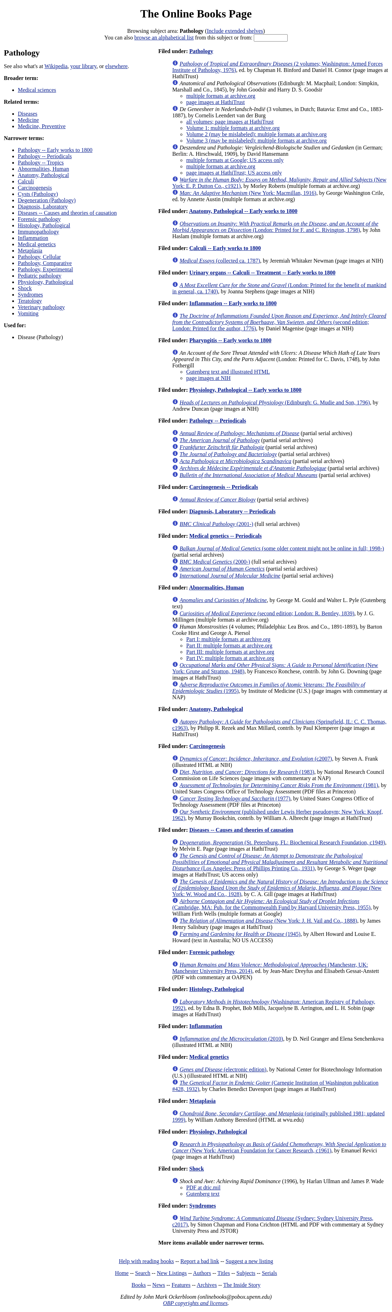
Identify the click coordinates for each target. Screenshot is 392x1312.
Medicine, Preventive (42, 126)
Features (180, 1285)
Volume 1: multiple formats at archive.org (233, 128)
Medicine (28, 120)
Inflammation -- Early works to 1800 (232, 303)
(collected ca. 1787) (219, 261)
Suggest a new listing (249, 1261)
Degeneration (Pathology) (47, 200)
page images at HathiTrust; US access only (234, 173)
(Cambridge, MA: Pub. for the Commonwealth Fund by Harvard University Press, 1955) (271, 904)
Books (139, 1285)
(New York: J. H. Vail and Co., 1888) (268, 921)
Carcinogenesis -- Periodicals (223, 487)
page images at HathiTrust (215, 102)
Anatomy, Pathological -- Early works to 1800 (243, 211)
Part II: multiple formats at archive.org (229, 645)
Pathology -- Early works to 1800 (55, 150)
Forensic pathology (39, 219)
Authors (202, 1273)
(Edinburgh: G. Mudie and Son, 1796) (274, 402)
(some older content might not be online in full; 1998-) (281, 548)
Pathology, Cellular (39, 257)
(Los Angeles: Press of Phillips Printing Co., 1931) (279, 862)
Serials (269, 1273)
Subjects (245, 1273)
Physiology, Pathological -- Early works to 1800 (245, 390)
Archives (207, 1285)
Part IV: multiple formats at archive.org (230, 658)
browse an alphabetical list (164, 38)
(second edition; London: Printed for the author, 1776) (279, 322)
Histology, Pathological (44, 225)
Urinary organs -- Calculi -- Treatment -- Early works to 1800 (262, 273)
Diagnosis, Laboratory (43, 207)
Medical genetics (37, 244)
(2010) (231, 1039)
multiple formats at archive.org (220, 96)
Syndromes (30, 295)
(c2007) (255, 759)
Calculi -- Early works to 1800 (225, 248)
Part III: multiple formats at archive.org (230, 652)
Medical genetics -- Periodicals (225, 536)
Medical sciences (37, 90)
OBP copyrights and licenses (195, 1303)
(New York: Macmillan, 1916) (247, 193)
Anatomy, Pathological (43, 175)
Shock (25, 288)
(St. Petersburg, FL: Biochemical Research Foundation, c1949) (282, 842)
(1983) (246, 772)
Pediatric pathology (39, 276)
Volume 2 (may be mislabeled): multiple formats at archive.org (256, 134)
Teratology (30, 301)
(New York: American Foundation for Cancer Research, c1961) (279, 1147)
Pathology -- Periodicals (45, 156)
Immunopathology (38, 232)
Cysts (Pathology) (38, 194)
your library (83, 66)
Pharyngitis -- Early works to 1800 (230, 340)
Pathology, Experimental (45, 269)
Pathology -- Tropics (41, 163)
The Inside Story (242, 1285)
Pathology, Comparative (45, 263)
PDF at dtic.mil (203, 1187)
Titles (223, 1273)
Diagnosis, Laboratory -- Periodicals (232, 511)
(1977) (234, 798)
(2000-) (214, 562)
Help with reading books (146, 1261)
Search (142, 1273)
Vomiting (28, 313)
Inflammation (33, 238)
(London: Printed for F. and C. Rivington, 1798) (275, 227)
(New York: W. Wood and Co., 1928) (280, 888)
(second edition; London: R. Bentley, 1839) (266, 613)
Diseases (27, 114)
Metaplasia (30, 251)
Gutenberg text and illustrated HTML (228, 372)
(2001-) (216, 524)
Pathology (201, 51)
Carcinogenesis (35, 188)
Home (121, 1273)
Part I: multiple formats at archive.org (228, 639)
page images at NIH (208, 378)
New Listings (172, 1273)
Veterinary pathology (41, 307)
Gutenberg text (202, 1194)
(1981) (278, 785)
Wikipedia (55, 66)
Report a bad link (199, 1261)
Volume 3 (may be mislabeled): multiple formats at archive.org (256, 141)
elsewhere (116, 66)
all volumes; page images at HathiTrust (229, 122)
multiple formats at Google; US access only (234, 160)
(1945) (240, 934)
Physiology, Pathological (45, 282)
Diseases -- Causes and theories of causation (67, 213)
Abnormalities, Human (43, 169)
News (158, 1285)
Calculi (26, 181)
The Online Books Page (196, 13)
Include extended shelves (235, 31)
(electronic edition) (222, 1069)
